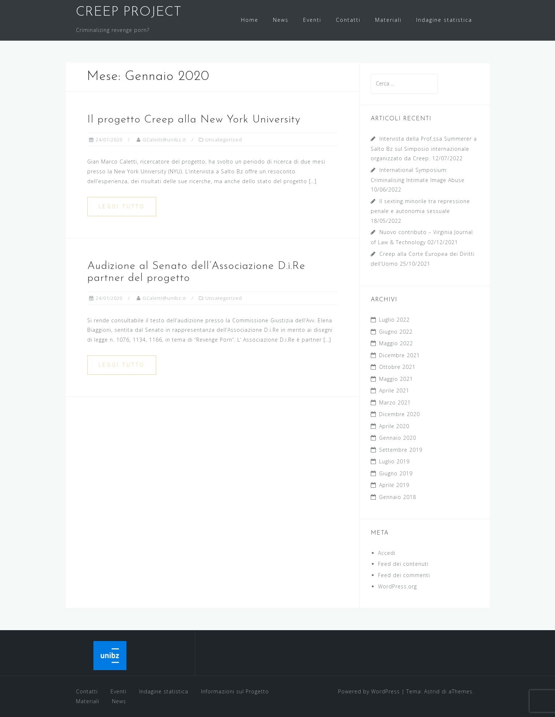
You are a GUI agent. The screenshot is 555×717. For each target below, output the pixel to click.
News (281, 19)
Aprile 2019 (394, 485)
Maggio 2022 (396, 343)
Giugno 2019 (396, 473)
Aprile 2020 (394, 426)
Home (249, 19)
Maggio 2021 (396, 378)
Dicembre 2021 (399, 355)
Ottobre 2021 (397, 366)
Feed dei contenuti (403, 563)
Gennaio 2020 (397, 437)
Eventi (312, 19)
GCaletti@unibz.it (164, 139)
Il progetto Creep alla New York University (194, 119)
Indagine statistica (444, 19)
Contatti (348, 19)
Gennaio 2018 (397, 497)
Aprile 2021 (394, 390)
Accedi (386, 552)
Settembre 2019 (400, 449)
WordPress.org (397, 586)
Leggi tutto (121, 206)
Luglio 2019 (394, 461)
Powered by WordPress (369, 691)
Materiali (388, 19)
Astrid (432, 691)
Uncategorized (223, 139)
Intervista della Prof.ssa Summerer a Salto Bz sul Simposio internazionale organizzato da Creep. (424, 148)
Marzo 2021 (395, 402)
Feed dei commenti (404, 575)
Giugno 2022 (396, 331)
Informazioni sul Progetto (235, 691)
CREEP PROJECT (129, 12)
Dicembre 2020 (399, 414)
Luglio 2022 (394, 319)
